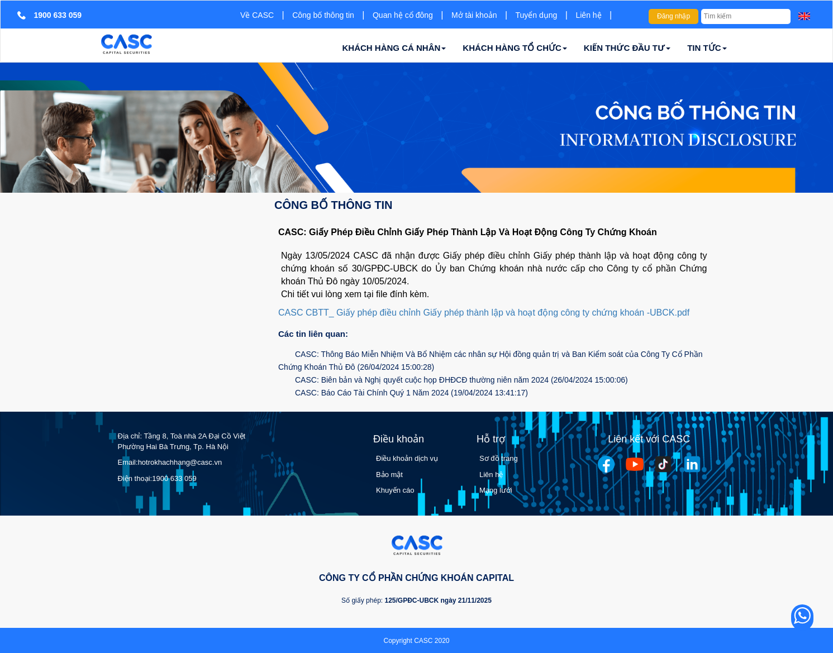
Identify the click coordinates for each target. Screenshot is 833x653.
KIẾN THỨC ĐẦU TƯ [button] (627, 48)
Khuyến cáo (395, 490)
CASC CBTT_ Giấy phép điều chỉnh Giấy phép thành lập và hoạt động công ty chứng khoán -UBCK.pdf (483, 312)
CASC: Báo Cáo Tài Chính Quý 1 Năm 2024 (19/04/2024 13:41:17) (411, 392)
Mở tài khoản (474, 15)
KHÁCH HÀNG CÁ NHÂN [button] (394, 48)
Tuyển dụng (537, 15)
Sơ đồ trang (498, 458)
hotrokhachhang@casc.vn (180, 462)
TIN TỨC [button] (706, 48)
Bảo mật (389, 474)
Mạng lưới (495, 490)
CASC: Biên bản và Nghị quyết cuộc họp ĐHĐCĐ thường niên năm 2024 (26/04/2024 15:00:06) (461, 379)
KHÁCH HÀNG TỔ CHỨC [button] (515, 48)
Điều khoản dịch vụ (407, 458)
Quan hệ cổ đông (403, 15)
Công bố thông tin (323, 15)
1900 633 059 (174, 478)
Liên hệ (588, 15)
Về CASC (257, 15)
